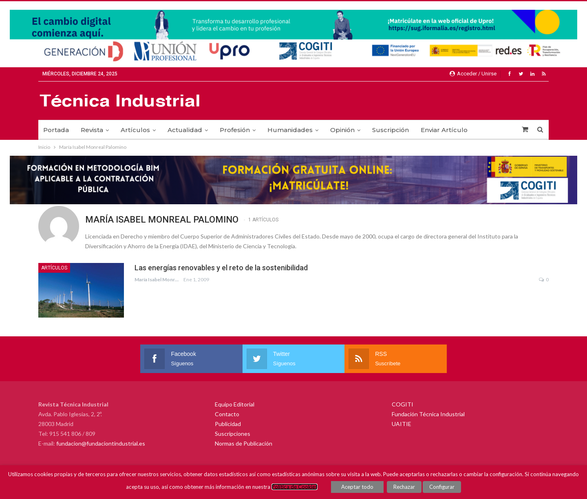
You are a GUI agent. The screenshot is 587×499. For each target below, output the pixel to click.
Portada (56, 130)
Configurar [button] (442, 487)
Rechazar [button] (404, 487)
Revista (92, 130)
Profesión (235, 130)
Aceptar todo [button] (357, 487)
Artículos (135, 130)
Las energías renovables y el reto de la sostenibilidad (221, 267)
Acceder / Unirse (473, 74)
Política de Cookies (294, 487)
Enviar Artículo (444, 130)
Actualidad (185, 130)
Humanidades (290, 130)
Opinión (342, 130)
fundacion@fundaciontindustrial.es (100, 443)
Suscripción (390, 130)
